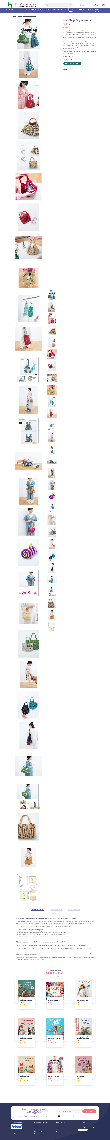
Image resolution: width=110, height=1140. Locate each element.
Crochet (20, 9)
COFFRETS (82, 9)
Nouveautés (10, 9)
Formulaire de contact (61, 1131)
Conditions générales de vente (41, 1128)
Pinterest (74, 69)
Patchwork (51, 9)
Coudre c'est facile (17, 1131)
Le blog (14, 1133)
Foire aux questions (38, 1131)
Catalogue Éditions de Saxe (19, 1130)
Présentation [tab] (37, 909)
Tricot (27, 9)
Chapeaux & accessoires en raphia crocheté (83, 1000)
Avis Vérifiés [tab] (74, 909)
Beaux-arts (71, 11)
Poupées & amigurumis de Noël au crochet (26, 1000)
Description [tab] (57, 909)
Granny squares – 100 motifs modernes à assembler (54, 1000)
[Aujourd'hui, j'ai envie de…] (59, 5)
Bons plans (97, 11)
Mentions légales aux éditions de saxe (43, 1126)
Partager (70, 69)
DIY (58, 9)
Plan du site (37, 1133)
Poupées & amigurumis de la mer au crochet (54, 1038)
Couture (34, 9)
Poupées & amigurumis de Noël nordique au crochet (26, 1038)
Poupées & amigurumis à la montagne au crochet (26, 1076)
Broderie (42, 9)
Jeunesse (64, 9)
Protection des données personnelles (42, 1130)
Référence (66, 56)
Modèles (91, 9)
